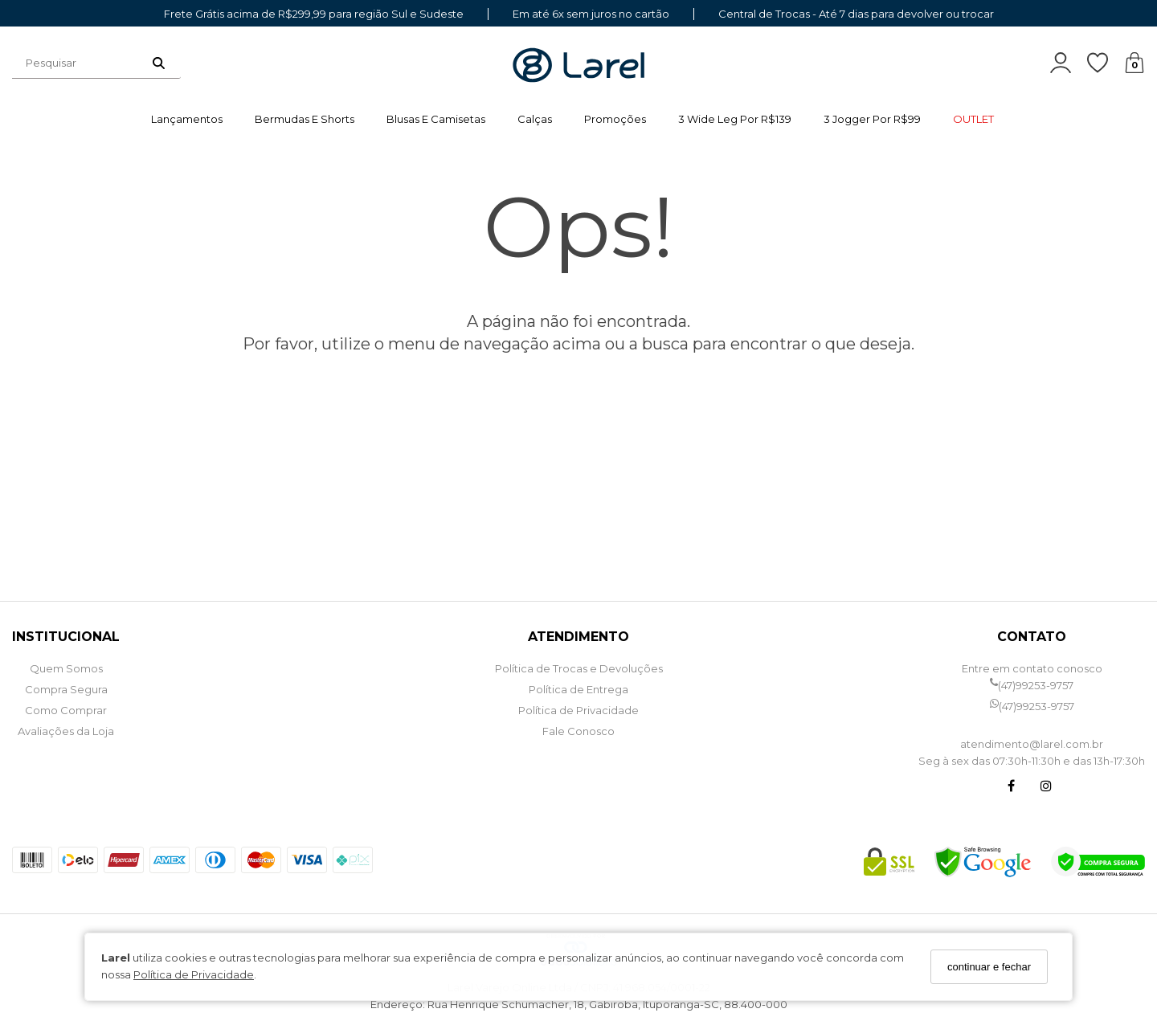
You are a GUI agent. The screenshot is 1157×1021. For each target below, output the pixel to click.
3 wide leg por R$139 (734, 118)
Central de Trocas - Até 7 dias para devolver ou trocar (856, 14)
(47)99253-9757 (1031, 685)
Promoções (615, 118)
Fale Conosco (578, 731)
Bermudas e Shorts (304, 118)
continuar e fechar (989, 967)
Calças (534, 118)
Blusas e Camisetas (435, 118)
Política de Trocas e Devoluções (579, 668)
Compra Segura (66, 689)
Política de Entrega (578, 689)
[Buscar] (159, 63)
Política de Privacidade (193, 974)
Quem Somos (66, 668)
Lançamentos (187, 118)
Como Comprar (66, 710)
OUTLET (973, 118)
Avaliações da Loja (66, 731)
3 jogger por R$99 (872, 118)
